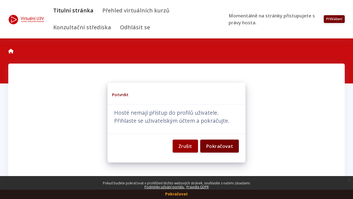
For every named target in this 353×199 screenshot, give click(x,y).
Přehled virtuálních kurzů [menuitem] (135, 10)
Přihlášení (334, 19)
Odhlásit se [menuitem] (135, 27)
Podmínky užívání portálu (165, 187)
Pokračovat (176, 194)
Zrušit (185, 146)
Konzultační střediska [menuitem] (82, 27)
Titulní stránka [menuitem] (73, 10)
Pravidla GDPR (197, 187)
